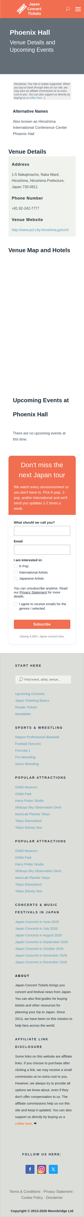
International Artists (33, 572)
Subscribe (42, 624)
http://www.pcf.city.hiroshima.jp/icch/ (40, 230)
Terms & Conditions (25, 1191)
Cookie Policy (32, 1198)
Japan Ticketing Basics (32, 700)
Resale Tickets (26, 707)
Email (18, 541)
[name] (42, 531)
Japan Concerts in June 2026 (37, 922)
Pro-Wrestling (25, 757)
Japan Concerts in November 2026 (41, 955)
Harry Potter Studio (29, 800)
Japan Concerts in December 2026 (41, 962)
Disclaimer (54, 1198)
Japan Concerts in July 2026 (36, 928)
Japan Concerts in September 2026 (41, 942)
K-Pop (24, 566)
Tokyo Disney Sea (28, 827)
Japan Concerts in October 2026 (39, 948)
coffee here (35, 97)
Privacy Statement (33, 592)
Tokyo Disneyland (28, 821)
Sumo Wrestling (27, 764)
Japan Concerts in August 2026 (38, 935)
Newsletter (23, 714)
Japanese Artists (31, 578)
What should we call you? (34, 522)
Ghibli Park (23, 794)
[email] (42, 550)
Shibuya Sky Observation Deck (38, 807)
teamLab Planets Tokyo (32, 814)
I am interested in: (28, 560)
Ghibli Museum (26, 787)
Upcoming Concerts (30, 694)
